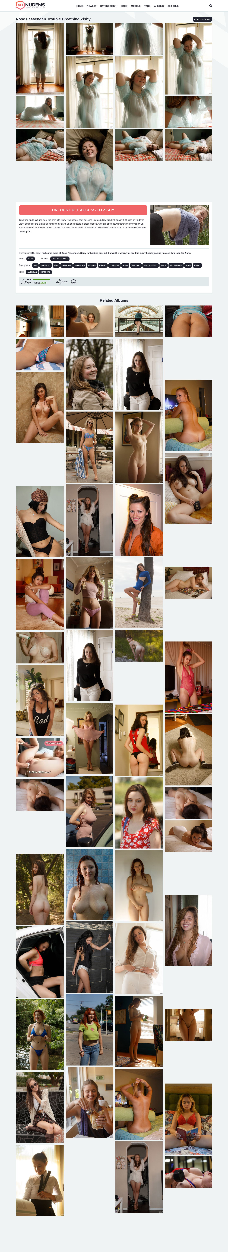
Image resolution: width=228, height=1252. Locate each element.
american (32, 272)
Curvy (197, 265)
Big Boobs (80, 265)
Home (79, 6)
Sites (124, 6)
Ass (35, 265)
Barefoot (46, 265)
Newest (91, 6)
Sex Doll (173, 6)
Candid (102, 265)
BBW (56, 265)
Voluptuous (176, 265)
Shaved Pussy (150, 265)
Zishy (30, 259)
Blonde (92, 265)
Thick (163, 265)
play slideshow (202, 19)
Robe (125, 265)
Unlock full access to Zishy (83, 210)
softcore (45, 272)
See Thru (135, 265)
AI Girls (159, 6)
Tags (147, 6)
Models (136, 6)
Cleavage (114, 265)
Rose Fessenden (60, 259)
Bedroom (66, 265)
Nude (188, 265)
